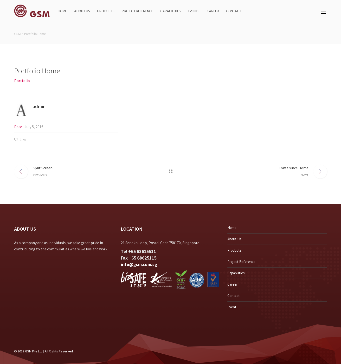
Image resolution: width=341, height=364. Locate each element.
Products (234, 250)
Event (231, 307)
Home (231, 227)
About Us (234, 239)
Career (232, 284)
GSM (17, 34)
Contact (233, 295)
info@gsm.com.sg (139, 264)
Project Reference (241, 261)
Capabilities (236, 273)
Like (22, 139)
